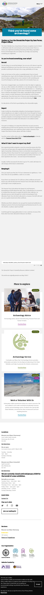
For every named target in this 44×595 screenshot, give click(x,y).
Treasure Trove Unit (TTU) (13, 138)
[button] (35, 264)
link (35, 98)
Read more (4, 592)
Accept (38, 584)
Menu (40, 4)
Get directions (5, 443)
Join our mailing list (9, 510)
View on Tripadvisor (8, 537)
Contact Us (4, 497)
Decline (36, 588)
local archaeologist (29, 136)
